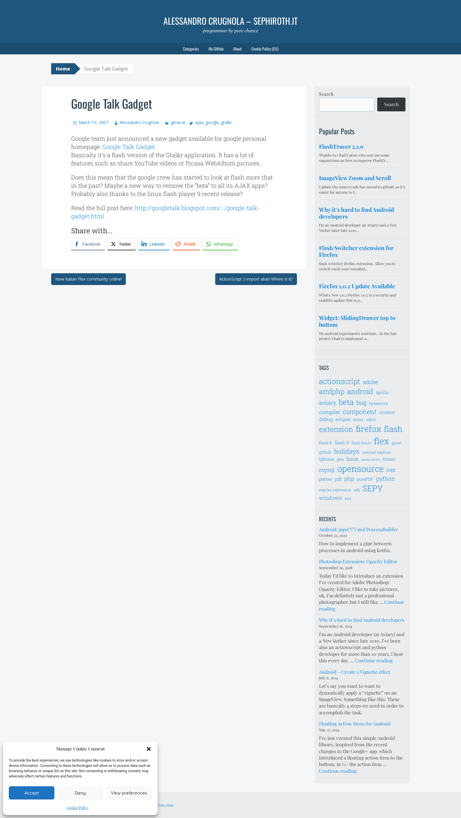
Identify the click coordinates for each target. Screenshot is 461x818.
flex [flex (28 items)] (381, 441)
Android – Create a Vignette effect (354, 672)
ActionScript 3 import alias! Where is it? (256, 279)
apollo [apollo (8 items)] (382, 392)
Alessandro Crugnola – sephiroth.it (230, 20)
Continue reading (373, 660)
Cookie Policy (77, 807)
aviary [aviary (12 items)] (327, 402)
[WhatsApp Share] (220, 244)
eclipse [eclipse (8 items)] (342, 419)
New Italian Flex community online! (88, 279)
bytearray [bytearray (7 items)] (378, 403)
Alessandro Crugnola (139, 122)
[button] (149, 749)
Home (63, 69)
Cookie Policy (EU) (264, 49)
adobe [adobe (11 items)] (370, 381)
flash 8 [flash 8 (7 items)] (325, 442)
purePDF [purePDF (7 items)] (365, 479)
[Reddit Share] (186, 244)
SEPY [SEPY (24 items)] (373, 488)
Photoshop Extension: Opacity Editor (358, 561)
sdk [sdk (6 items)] (357, 489)
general (178, 122)
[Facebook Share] (88, 244)
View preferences (129, 793)
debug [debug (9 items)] (326, 419)
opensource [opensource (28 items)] (360, 468)
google (212, 122)
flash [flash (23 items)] (393, 429)
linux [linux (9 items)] (352, 459)
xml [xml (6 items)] (348, 498)
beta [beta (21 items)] (346, 402)
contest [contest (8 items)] (387, 412)
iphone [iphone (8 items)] (326, 459)
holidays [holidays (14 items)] (347, 451)
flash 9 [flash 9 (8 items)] (342, 442)
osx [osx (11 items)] (390, 469)
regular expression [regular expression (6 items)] (335, 489)
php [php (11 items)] (349, 478)
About (237, 49)
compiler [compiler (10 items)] (329, 411)
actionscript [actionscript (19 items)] (339, 381)
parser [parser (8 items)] (325, 479)
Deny (80, 793)
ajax (199, 122)
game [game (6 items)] (396, 442)
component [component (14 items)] (360, 411)
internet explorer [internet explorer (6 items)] (376, 452)
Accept (31, 793)
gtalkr (226, 122)
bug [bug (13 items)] (361, 402)
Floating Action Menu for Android (354, 723)
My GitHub (215, 49)
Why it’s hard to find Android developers (361, 620)
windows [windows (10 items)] (330, 497)
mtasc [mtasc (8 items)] (389, 459)
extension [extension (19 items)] (336, 429)
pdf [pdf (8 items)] (338, 479)
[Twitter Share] (121, 244)
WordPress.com (158, 805)
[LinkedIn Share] (154, 244)
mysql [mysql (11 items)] (327, 469)
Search (326, 94)
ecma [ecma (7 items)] (358, 419)
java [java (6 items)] (340, 459)
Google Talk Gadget (128, 146)
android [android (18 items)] (360, 391)
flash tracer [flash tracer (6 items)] (361, 442)
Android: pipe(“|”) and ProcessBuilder (358, 529)
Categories (191, 49)
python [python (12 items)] (385, 478)
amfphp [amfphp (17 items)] (332, 391)
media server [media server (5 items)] (370, 459)
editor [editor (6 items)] (371, 419)
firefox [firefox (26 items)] (368, 428)
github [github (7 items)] (325, 452)
